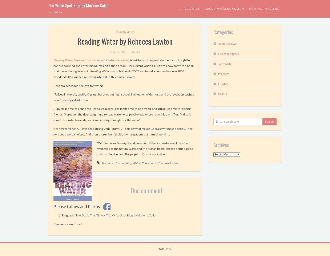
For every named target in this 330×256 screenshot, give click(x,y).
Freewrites (190, 8)
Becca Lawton (111, 163)
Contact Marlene (264, 8)
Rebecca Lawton (118, 60)
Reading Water (130, 163)
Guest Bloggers (228, 54)
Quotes (223, 84)
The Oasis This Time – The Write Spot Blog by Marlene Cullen (116, 215)
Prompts (223, 74)
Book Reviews (125, 32)
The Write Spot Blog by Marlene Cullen (78, 5)
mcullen (135, 52)
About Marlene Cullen (224, 8)
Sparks (222, 94)
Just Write (225, 64)
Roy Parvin (149, 154)
